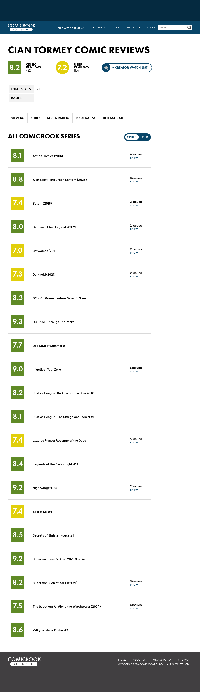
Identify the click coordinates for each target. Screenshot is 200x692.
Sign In (151, 27)
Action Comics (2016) (48, 155)
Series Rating (58, 118)
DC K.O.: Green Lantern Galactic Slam (59, 298)
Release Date (113, 118)
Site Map (183, 659)
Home (121, 659)
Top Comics (100, 27)
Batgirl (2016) (42, 203)
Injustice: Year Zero (47, 369)
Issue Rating (86, 118)
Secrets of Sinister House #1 (53, 535)
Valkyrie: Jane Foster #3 (50, 630)
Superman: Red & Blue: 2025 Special (59, 559)
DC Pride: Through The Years (54, 321)
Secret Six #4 (42, 511)
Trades (116, 27)
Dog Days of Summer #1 (50, 345)
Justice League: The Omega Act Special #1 (64, 416)
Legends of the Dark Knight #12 (55, 464)
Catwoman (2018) (45, 250)
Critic (131, 137)
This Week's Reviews (76, 27)
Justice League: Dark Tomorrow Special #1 (64, 393)
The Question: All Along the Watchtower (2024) (67, 606)
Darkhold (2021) (44, 274)
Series (36, 118)
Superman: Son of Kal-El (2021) (55, 582)
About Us (138, 659)
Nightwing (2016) (45, 487)
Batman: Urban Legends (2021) (55, 227)
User (144, 137)
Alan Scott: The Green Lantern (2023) (60, 179)
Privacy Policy (161, 659)
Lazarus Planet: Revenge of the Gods (59, 440)
